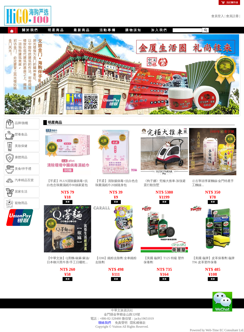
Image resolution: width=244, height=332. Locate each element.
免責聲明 (121, 322)
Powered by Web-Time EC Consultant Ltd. (217, 330)
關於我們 (30, 30)
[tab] (21, 123)
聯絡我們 (104, 322)
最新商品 (82, 30)
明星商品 (56, 30)
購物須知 (133, 30)
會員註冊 (232, 16)
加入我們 (159, 30)
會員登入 (217, 16)
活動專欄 (108, 30)
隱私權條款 (138, 322)
